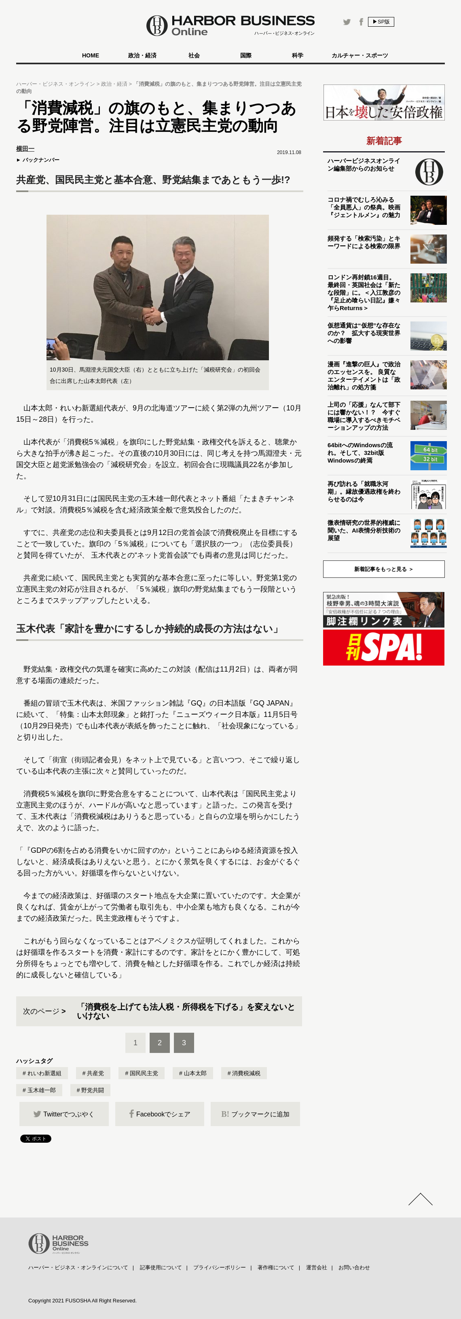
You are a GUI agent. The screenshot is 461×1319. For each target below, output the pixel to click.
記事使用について (161, 1267)
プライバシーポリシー (219, 1267)
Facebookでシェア (159, 1114)
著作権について (276, 1267)
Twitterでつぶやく (64, 1114)
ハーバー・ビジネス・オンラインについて (78, 1267)
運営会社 (316, 1267)
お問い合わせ (354, 1267)
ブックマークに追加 (255, 1114)
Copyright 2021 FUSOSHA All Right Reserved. (82, 1301)
